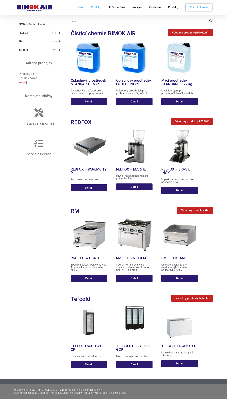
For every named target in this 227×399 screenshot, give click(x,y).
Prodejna (137, 7)
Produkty (96, 7)
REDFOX (41, 33)
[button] (210, 21)
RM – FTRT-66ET (174, 258)
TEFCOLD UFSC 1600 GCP (133, 348)
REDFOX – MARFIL (131, 169)
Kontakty (173, 7)
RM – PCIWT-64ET (85, 258)
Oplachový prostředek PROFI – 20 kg (133, 82)
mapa (22, 82)
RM (41, 41)
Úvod (81, 7)
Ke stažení (155, 7)
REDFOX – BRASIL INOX (175, 171)
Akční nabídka (117, 7)
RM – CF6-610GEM (131, 258)
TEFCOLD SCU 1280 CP (86, 348)
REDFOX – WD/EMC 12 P (88, 171)
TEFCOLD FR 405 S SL (178, 346)
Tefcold (41, 50)
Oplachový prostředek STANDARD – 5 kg (88, 82)
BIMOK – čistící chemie (38, 24)
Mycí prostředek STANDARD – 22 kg (176, 82)
